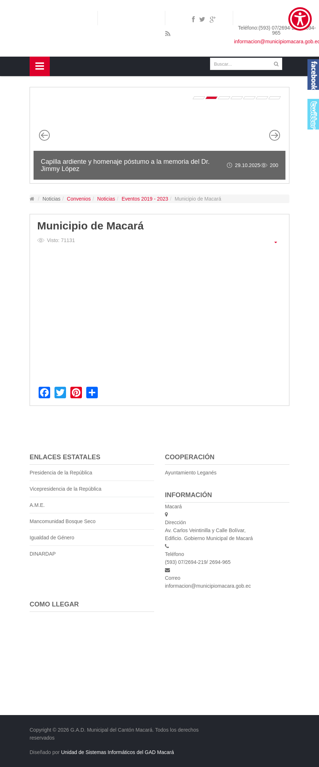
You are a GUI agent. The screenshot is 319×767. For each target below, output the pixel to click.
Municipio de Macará (90, 226)
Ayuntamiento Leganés (191, 472)
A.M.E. (37, 505)
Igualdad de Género (52, 537)
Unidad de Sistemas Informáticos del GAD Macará (117, 752)
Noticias (106, 199)
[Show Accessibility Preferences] (300, 19)
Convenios (79, 199)
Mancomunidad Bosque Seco (63, 521)
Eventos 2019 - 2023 (145, 199)
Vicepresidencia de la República (65, 489)
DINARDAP (43, 554)
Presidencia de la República (61, 472)
